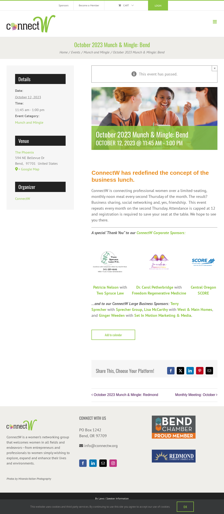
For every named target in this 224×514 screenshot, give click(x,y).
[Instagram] (113, 463)
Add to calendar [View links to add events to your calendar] (113, 335)
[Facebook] (83, 463)
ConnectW (22, 198)
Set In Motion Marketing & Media (162, 315)
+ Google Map (28, 169)
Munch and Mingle (29, 122)
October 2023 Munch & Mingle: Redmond (126, 395)
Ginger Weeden (112, 315)
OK (185, 506)
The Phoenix (24, 152)
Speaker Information (117, 498)
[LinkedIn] (93, 463)
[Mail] (103, 463)
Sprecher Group (129, 309)
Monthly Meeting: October (195, 395)
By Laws (99, 498)
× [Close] (215, 68)
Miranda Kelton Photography (34, 479)
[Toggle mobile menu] (215, 21)
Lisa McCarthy (156, 309)
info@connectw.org (101, 445)
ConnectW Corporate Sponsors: (161, 232)
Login (158, 5)
